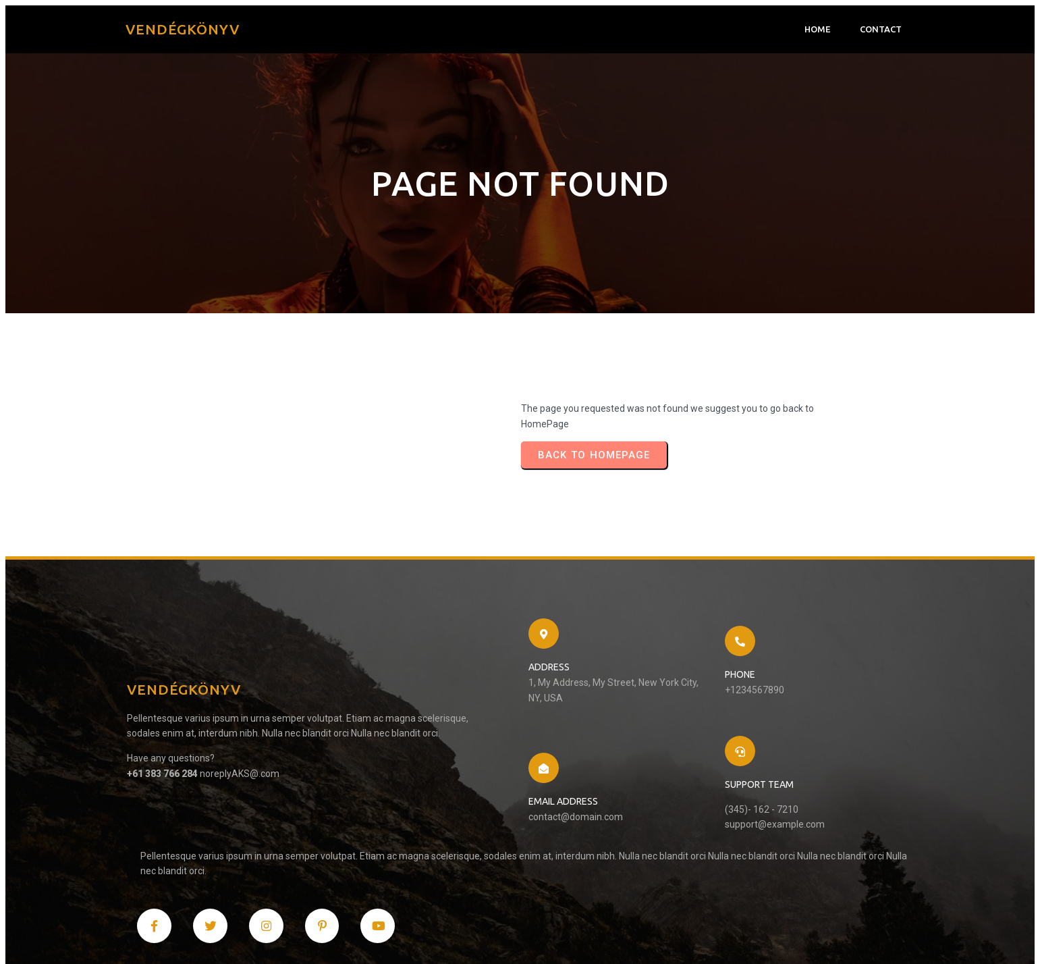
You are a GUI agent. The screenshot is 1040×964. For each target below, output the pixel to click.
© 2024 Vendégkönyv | (181, 934)
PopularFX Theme (269, 934)
